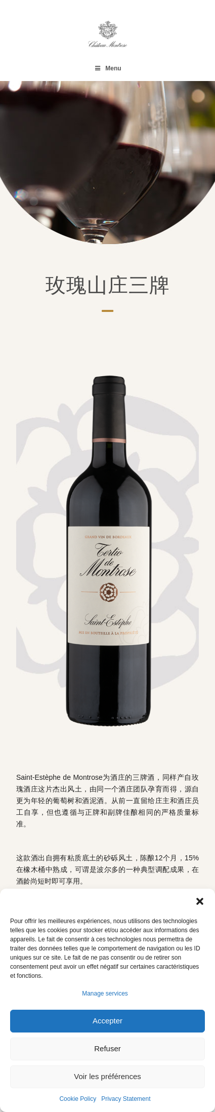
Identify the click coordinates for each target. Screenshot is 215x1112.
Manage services (105, 993)
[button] (200, 901)
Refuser (107, 1048)
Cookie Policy (77, 1098)
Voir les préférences (107, 1076)
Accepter (107, 1020)
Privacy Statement (125, 1098)
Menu (107, 68)
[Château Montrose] (107, 33)
